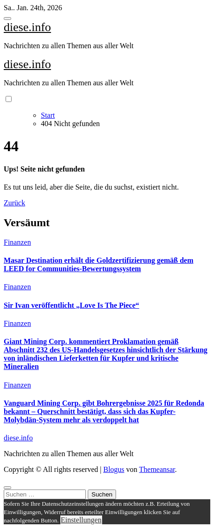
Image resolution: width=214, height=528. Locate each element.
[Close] (7, 487)
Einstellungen (81, 520)
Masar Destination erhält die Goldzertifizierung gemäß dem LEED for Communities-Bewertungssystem (99, 264)
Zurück (14, 203)
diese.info (27, 27)
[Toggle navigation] (7, 18)
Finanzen (17, 242)
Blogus (113, 469)
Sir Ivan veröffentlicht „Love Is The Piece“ (71, 305)
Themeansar (157, 469)
